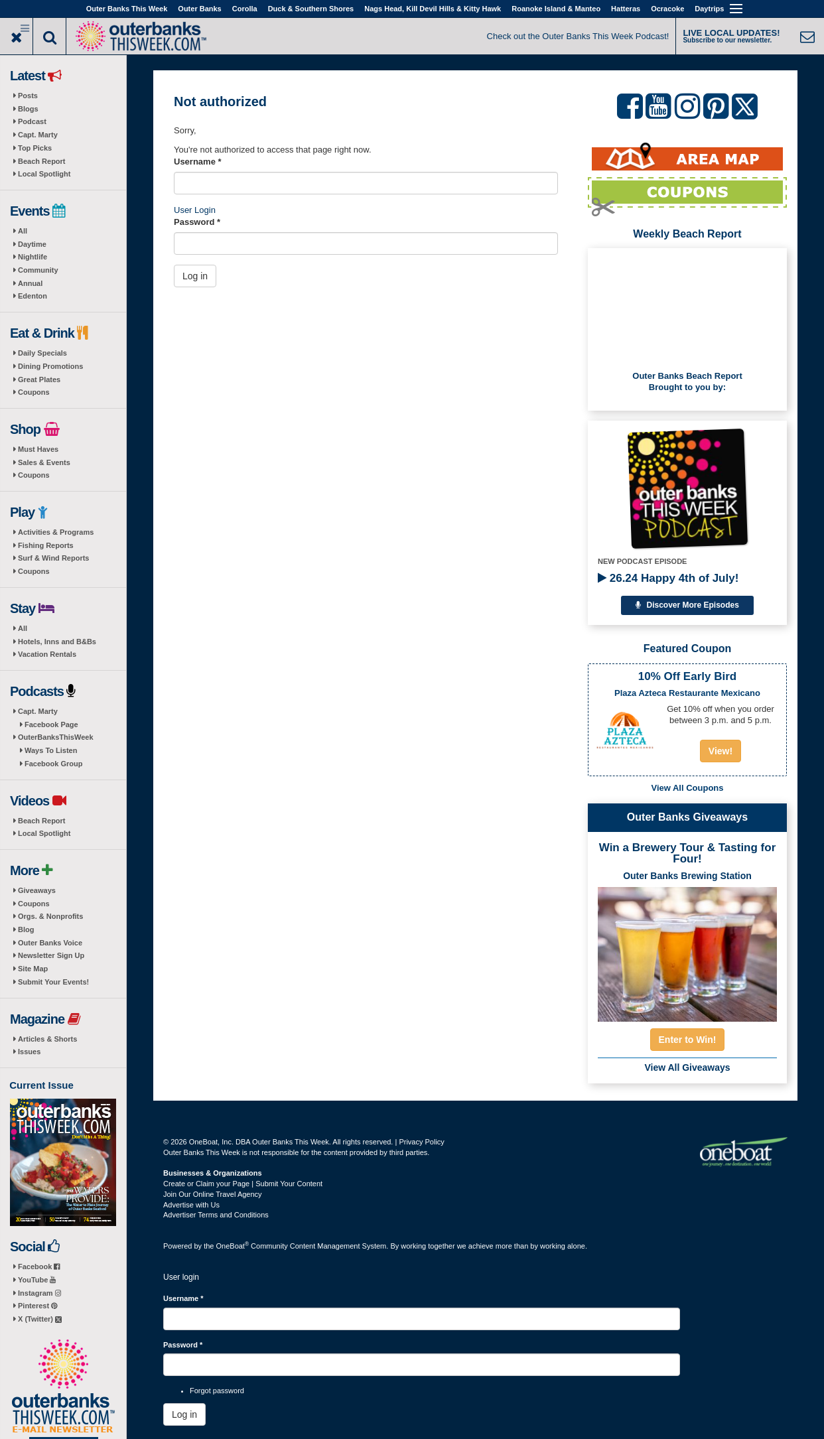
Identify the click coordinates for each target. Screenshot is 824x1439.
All (22, 231)
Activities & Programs (56, 532)
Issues (29, 1052)
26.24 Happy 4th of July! (668, 578)
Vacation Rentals (47, 654)
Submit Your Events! (53, 982)
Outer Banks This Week (127, 9)
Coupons (34, 392)
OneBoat (232, 1246)
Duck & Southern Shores (311, 9)
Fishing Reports (46, 545)
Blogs (28, 109)
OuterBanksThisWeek (56, 737)
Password (197, 222)
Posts (28, 96)
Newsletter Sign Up (51, 955)
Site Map (33, 969)
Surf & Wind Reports (53, 558)
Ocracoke (667, 9)
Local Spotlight (44, 174)
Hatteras (625, 9)
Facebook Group (53, 764)
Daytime (32, 244)
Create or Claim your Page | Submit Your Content (242, 1184)
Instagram (39, 1293)
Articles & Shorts (47, 1039)
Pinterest (37, 1306)
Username (198, 162)
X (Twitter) (40, 1319)
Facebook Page (51, 724)
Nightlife (32, 257)
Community (38, 270)
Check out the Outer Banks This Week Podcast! (578, 36)
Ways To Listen (51, 750)
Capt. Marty (38, 135)
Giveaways (37, 890)
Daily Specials (42, 353)
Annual (30, 283)
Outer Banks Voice (50, 943)
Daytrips (709, 9)
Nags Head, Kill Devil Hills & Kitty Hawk (432, 9)
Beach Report (42, 161)
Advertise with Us (191, 1205)
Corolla (244, 9)
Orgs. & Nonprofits (50, 916)
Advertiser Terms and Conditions (216, 1215)
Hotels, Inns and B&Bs (57, 642)
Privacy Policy (421, 1142)
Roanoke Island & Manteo (556, 9)
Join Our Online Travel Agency (212, 1194)
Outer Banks (199, 9)
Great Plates (39, 379)
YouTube (37, 1280)
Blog (26, 929)
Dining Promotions (50, 366)
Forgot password (217, 1391)
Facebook (39, 1266)
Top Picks (35, 148)
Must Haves (38, 449)
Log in (195, 276)
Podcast (32, 121)
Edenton (32, 296)
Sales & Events (44, 462)
